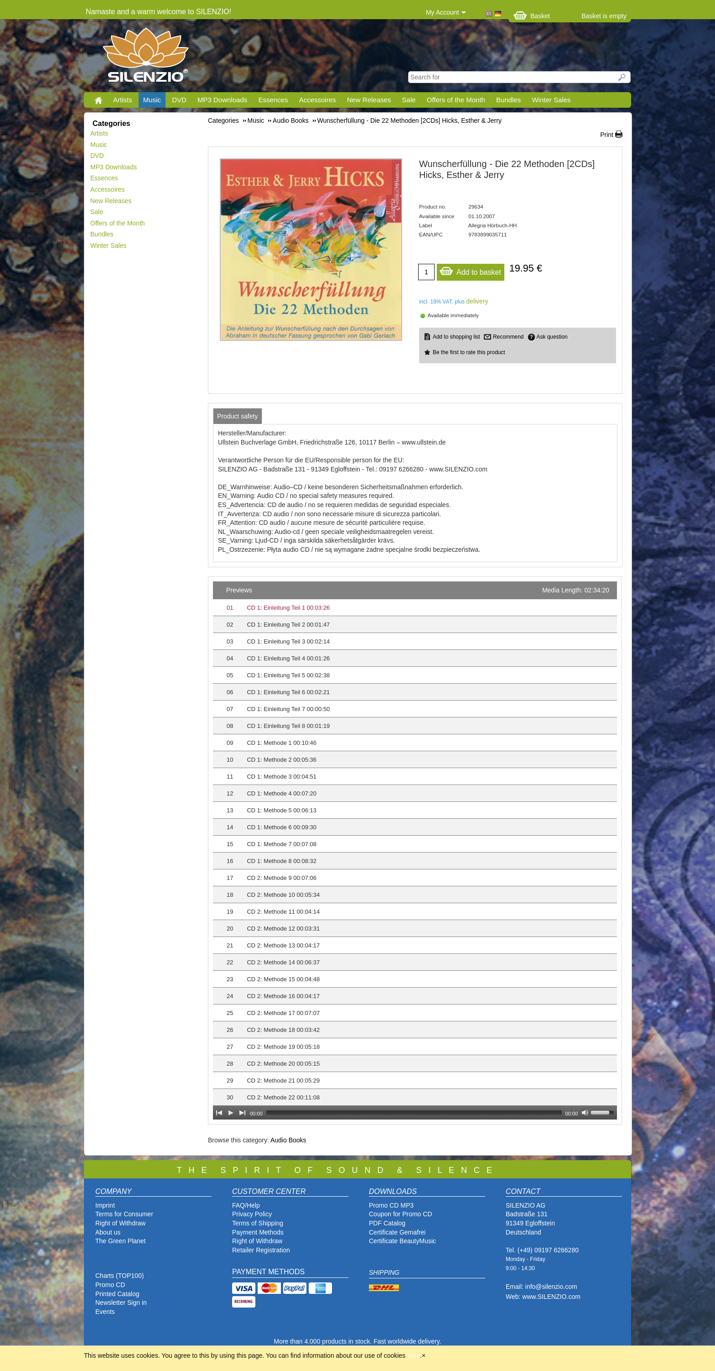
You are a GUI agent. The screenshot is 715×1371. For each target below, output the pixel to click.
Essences (273, 100)
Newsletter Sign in (121, 1302)
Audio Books (288, 1140)
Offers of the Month (456, 100)
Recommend (508, 337)
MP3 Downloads (222, 100)
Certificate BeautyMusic (402, 1241)
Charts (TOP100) (119, 1275)
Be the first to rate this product (469, 352)
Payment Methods (258, 1232)
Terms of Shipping (257, 1223)
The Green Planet (120, 1241)
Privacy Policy (252, 1214)
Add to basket (470, 270)
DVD (179, 100)
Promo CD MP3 (391, 1205)
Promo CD (110, 1284)
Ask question (552, 337)
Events (105, 1311)
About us (107, 1232)
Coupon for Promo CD (400, 1214)
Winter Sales (551, 100)
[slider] (414, 1112)
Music (152, 100)
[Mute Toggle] (585, 1112)
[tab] (237, 416)
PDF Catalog (387, 1223)
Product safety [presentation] (237, 416)
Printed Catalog (117, 1294)
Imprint (105, 1205)
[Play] (230, 1112)
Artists (122, 100)
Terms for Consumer (124, 1214)
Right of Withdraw (120, 1223)
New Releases (369, 100)
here (413, 1355)
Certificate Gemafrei (397, 1232)
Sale (409, 100)
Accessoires (317, 100)
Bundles (508, 100)
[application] (415, 850)
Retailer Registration (261, 1250)
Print (606, 134)
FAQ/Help (246, 1205)
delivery (477, 301)
